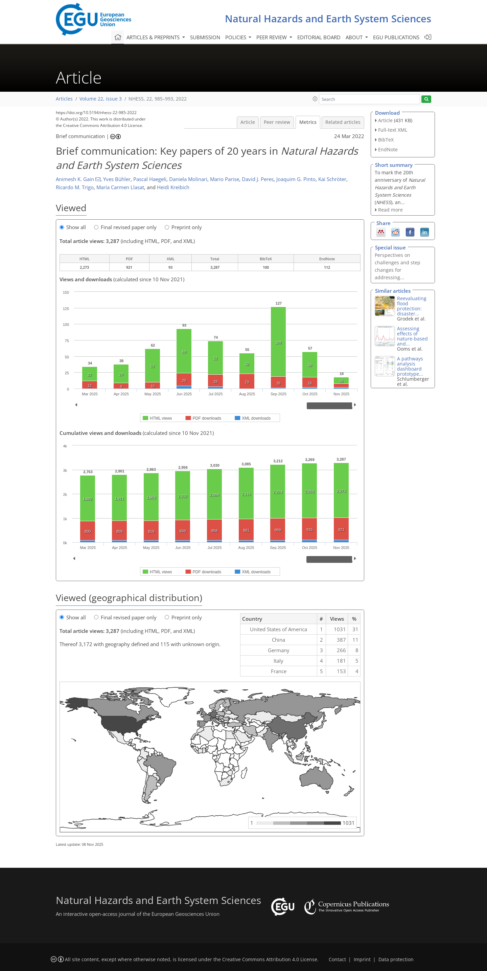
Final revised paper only (125, 227)
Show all (73, 227)
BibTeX (386, 139)
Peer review (277, 122)
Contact (337, 959)
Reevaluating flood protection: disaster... (411, 306)
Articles (64, 99)
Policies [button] (236, 37)
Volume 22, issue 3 (100, 99)
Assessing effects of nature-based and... (412, 336)
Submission (205, 37)
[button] (315, 99)
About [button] (355, 37)
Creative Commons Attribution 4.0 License (269, 959)
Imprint (362, 959)
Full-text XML (392, 130)
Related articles (343, 122)
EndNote (388, 149)
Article (247, 122)
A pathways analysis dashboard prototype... (410, 366)
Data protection (396, 959)
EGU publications (396, 37)
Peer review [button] (272, 37)
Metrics (308, 122)
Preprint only (183, 227)
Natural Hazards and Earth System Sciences (328, 18)
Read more (390, 209)
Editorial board (319, 37)
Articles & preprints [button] (153, 37)
